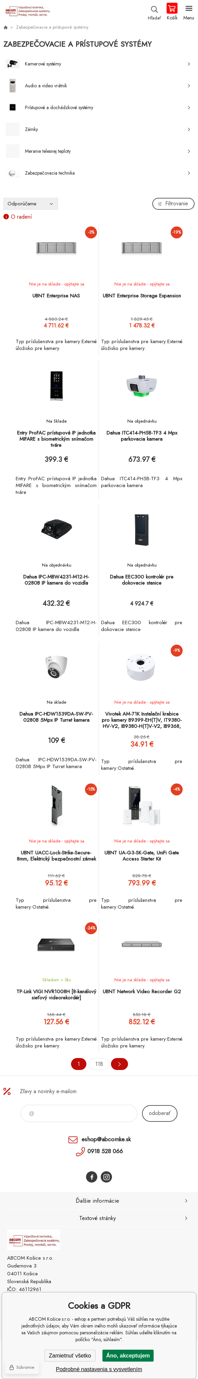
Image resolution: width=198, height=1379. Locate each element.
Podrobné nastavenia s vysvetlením (99, 1369)
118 (99, 1064)
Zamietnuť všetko (70, 1356)
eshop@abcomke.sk (106, 1139)
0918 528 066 (105, 1151)
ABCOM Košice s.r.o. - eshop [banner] (26, 12)
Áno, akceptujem (128, 1356)
